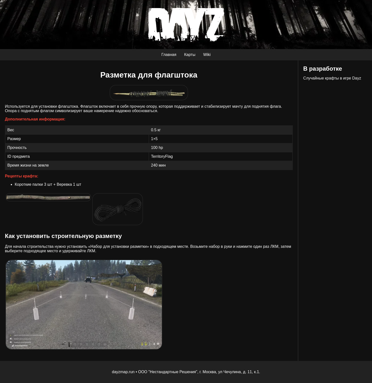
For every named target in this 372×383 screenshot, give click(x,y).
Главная (168, 55)
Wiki (207, 55)
